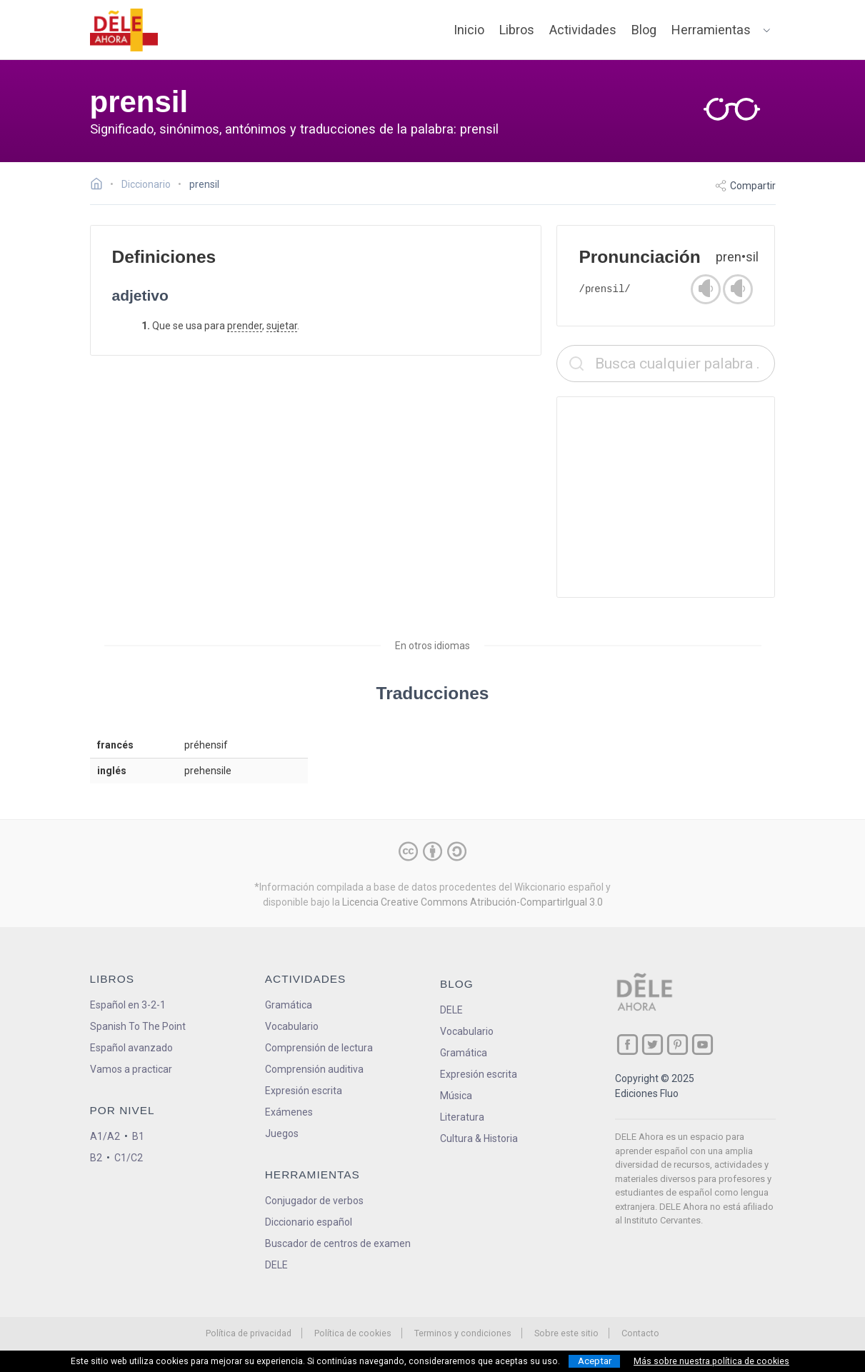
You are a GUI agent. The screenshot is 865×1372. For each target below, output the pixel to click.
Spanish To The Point (138, 1026)
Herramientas (711, 29)
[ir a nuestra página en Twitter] (652, 1044)
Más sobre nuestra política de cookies (711, 1361)
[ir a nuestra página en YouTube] (702, 1044)
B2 (96, 1157)
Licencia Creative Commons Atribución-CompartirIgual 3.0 (472, 902)
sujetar (281, 325)
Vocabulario (292, 1026)
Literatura (462, 1117)
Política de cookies (352, 1333)
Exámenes (289, 1112)
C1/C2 (128, 1157)
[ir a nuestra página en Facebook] (627, 1044)
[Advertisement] (665, 497)
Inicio (469, 29)
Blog (643, 29)
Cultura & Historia (479, 1138)
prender (244, 325)
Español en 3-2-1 (128, 1005)
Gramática (288, 1005)
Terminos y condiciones (462, 1333)
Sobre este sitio (566, 1333)
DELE (451, 1010)
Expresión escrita (303, 1090)
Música (456, 1095)
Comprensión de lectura (319, 1047)
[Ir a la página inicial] (100, 185)
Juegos (282, 1133)
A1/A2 (105, 1136)
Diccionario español (308, 1222)
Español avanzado (131, 1047)
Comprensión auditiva (314, 1069)
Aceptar (594, 1361)
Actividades (582, 29)
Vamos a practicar (131, 1069)
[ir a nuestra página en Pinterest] (677, 1044)
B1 (138, 1136)
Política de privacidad (248, 1333)
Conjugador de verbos (314, 1200)
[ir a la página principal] (123, 30)
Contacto (640, 1333)
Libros (516, 29)
